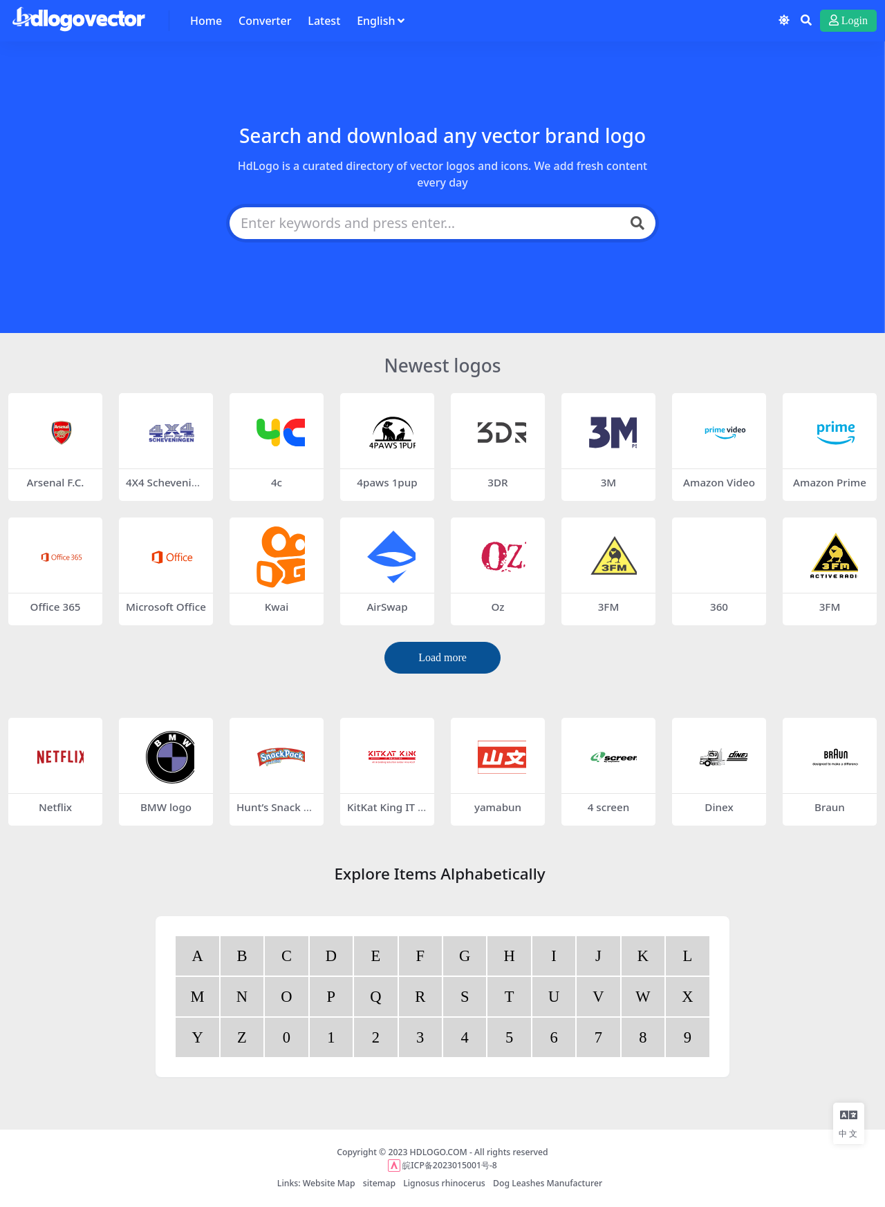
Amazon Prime (829, 482)
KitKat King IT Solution (385, 813)
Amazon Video (719, 482)
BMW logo (166, 807)
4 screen (609, 807)
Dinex (719, 807)
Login (848, 20)
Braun (829, 807)
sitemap (379, 1183)
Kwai (277, 607)
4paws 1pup (387, 482)
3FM (609, 607)
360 (719, 607)
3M (609, 482)
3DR (497, 482)
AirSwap (386, 607)
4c (276, 482)
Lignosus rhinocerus (444, 1183)
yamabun (497, 807)
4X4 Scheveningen (165, 488)
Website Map (329, 1183)
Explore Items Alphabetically (439, 873)
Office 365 (55, 607)
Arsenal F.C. (55, 482)
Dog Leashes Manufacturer (547, 1183)
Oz (497, 607)
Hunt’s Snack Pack (276, 813)
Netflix (55, 807)
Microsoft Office (166, 607)
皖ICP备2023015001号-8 (449, 1165)
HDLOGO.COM (438, 1152)
